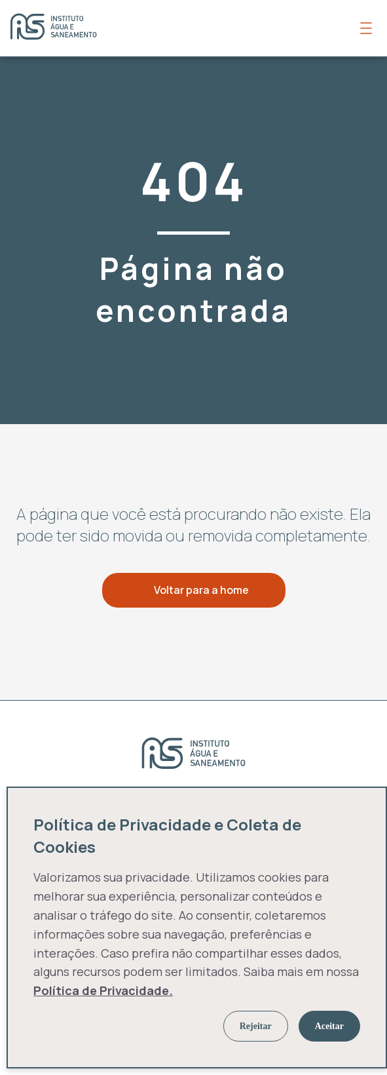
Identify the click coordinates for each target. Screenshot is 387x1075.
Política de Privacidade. (103, 990)
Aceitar (329, 1026)
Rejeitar (256, 1026)
